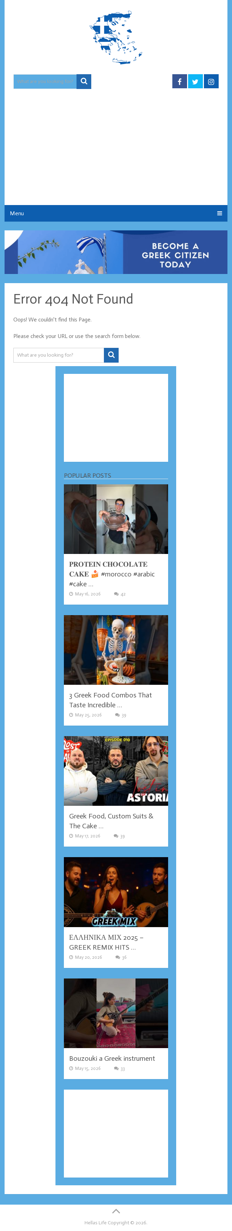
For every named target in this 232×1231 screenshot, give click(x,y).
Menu (17, 213)
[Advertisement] (116, 152)
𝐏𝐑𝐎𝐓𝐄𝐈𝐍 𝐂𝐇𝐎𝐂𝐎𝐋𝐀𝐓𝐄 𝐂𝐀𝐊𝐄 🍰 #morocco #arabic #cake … (112, 574)
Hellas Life (96, 1223)
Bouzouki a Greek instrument (112, 1058)
